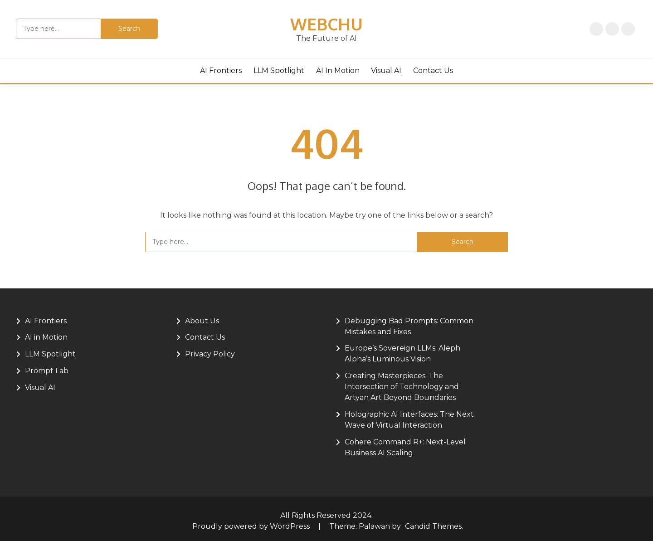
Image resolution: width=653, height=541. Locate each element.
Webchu (326, 23)
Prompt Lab (46, 370)
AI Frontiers (221, 70)
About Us (628, 29)
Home (596, 29)
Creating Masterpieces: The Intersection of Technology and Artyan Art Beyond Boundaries (402, 386)
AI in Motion (338, 70)
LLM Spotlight (278, 70)
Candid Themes (433, 526)
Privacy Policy (612, 29)
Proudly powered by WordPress (252, 526)
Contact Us (433, 70)
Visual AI (386, 70)
